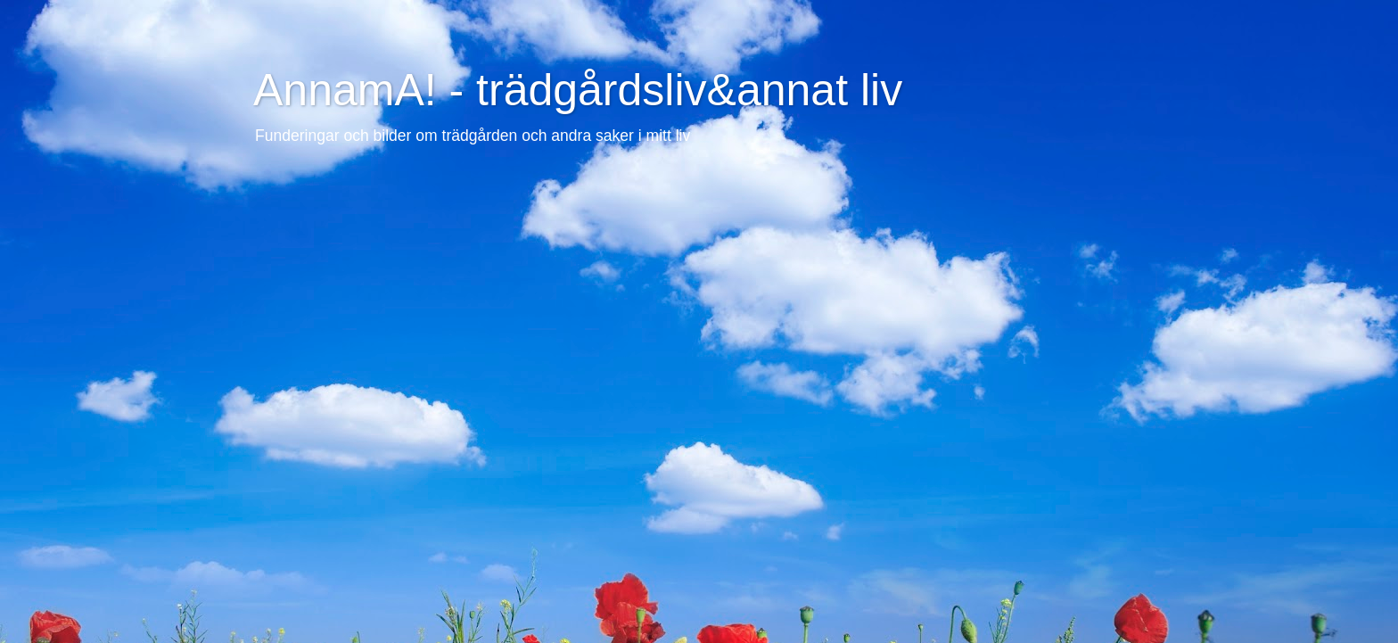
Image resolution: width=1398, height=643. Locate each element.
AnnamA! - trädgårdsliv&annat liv (577, 90)
